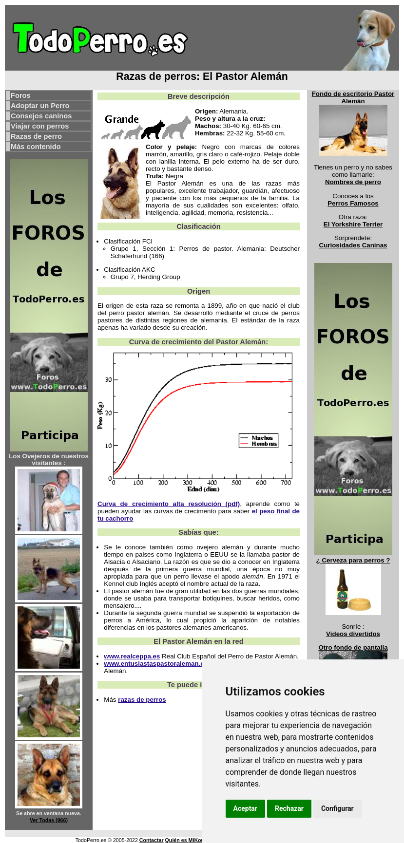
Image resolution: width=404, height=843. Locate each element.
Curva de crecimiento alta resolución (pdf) (168, 503)
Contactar (151, 840)
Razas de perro (36, 136)
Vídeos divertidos (353, 633)
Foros (21, 95)
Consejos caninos (41, 116)
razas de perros (142, 699)
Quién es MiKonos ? (190, 840)
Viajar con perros (40, 126)
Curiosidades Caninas (353, 245)
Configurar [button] (337, 808)
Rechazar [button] (289, 808)
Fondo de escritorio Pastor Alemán (353, 97)
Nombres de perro (353, 182)
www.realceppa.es (132, 656)
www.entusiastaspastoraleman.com (158, 663)
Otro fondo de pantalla (352, 647)
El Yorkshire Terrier (353, 224)
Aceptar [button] (245, 808)
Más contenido (36, 146)
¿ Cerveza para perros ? (353, 560)
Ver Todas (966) (49, 820)
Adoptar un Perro (40, 106)
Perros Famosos (352, 203)
